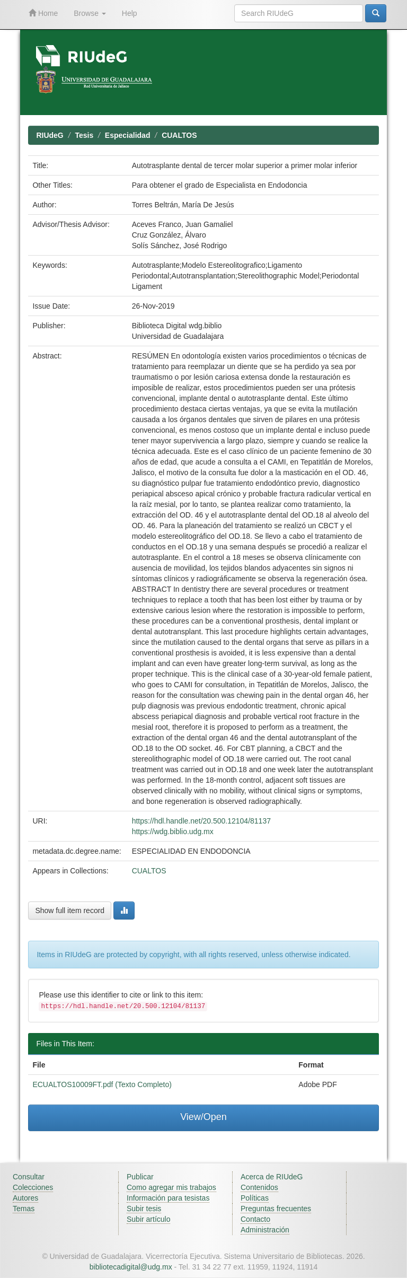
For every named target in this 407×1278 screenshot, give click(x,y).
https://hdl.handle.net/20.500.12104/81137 (201, 821)
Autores (25, 1198)
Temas (23, 1208)
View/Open (203, 1116)
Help (129, 13)
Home (43, 12)
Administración (265, 1230)
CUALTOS (179, 135)
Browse (90, 13)
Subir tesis (144, 1208)
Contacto (255, 1219)
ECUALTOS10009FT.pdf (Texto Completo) (102, 1084)
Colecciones (33, 1187)
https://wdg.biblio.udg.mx (173, 831)
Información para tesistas (168, 1198)
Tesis (84, 135)
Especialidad (128, 135)
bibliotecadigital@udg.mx (131, 1267)
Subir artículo (148, 1219)
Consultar (29, 1176)
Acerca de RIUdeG (272, 1176)
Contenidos (259, 1187)
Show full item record (69, 910)
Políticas (255, 1198)
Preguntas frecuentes (276, 1208)
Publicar (140, 1176)
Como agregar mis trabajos (171, 1187)
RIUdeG (49, 135)
